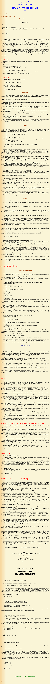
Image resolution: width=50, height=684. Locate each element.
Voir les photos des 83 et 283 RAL (8, 16)
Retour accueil (4, 13)
